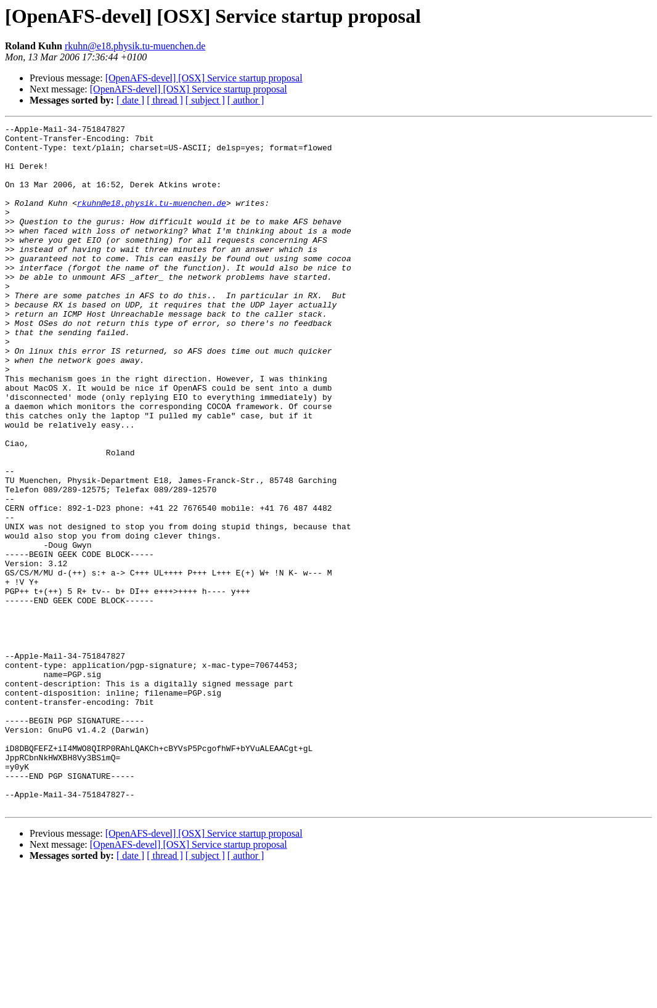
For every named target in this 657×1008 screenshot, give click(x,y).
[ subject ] (205, 100)
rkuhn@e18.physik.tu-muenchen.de (135, 46)
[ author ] (245, 100)
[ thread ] (165, 100)
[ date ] (130, 100)
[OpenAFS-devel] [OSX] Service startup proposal (204, 78)
